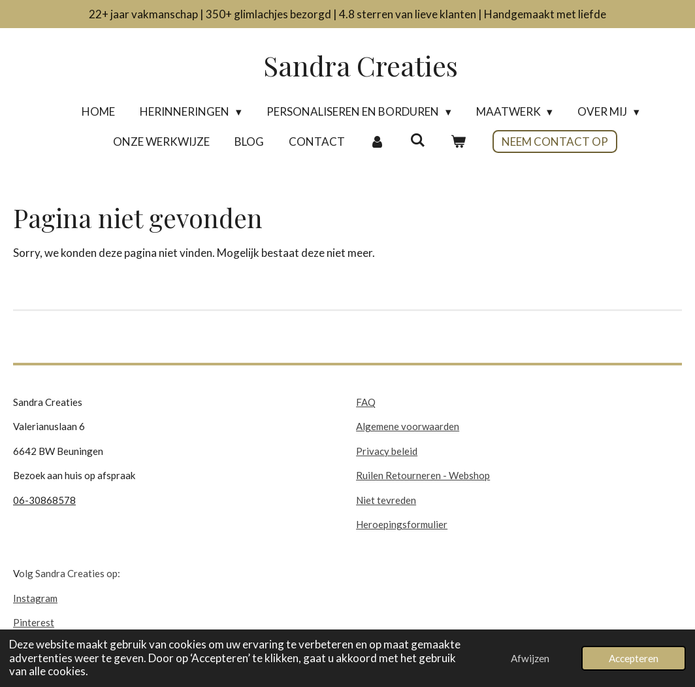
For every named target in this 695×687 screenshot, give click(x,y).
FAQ (366, 402)
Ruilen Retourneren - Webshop (423, 475)
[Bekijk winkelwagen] (458, 142)
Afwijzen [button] (530, 658)
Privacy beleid (386, 451)
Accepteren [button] (633, 658)
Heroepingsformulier (401, 524)
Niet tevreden (386, 500)
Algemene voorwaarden (407, 426)
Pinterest (33, 622)
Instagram (35, 598)
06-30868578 (44, 500)
